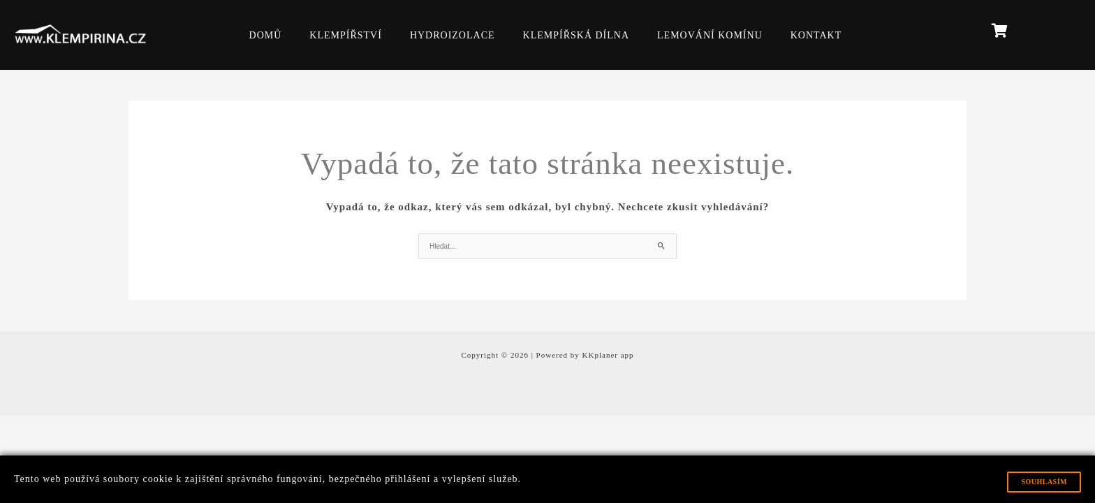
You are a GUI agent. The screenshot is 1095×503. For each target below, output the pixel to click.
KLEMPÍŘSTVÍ (345, 35)
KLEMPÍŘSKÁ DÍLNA (576, 35)
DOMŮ (265, 35)
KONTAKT (816, 35)
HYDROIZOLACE (452, 35)
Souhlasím (1044, 482)
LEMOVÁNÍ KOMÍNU (710, 35)
